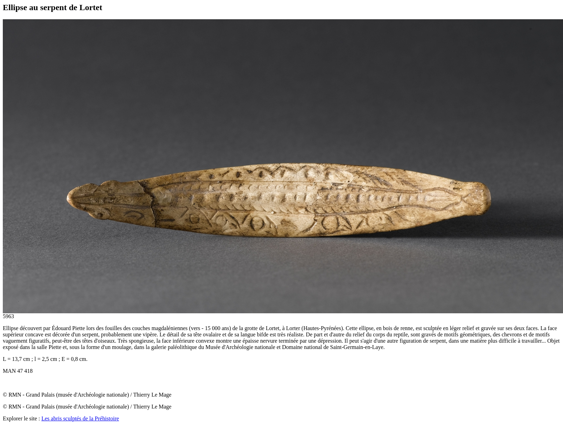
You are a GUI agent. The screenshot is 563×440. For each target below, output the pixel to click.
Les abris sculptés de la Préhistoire (80, 418)
